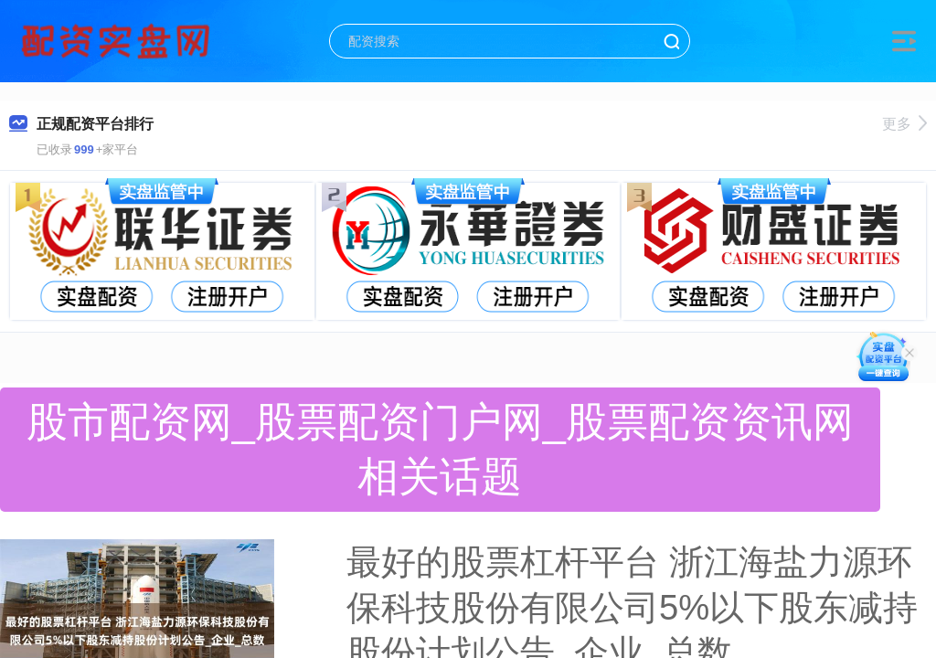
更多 (904, 124)
